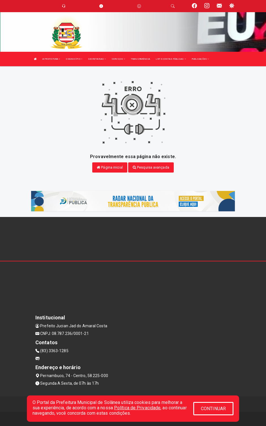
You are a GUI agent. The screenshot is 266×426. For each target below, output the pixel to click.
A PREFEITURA (51, 59)
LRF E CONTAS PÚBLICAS (171, 59)
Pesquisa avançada (151, 167)
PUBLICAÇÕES (200, 59)
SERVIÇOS (118, 59)
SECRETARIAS (97, 59)
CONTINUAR (213, 408)
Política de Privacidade (137, 407)
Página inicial (110, 167)
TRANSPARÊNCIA (140, 59)
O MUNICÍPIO (74, 59)
